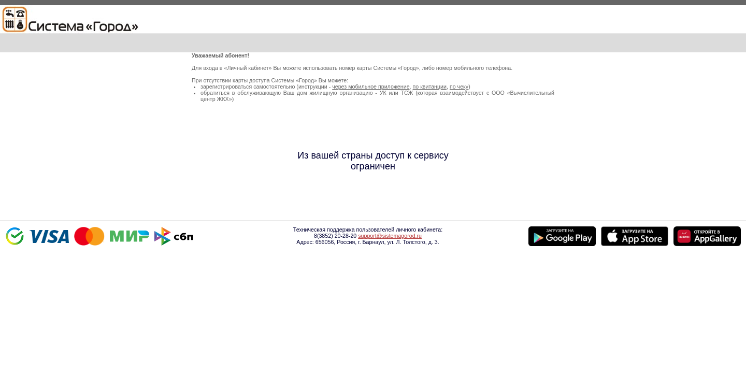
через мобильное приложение (370, 86)
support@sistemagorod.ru (390, 236)
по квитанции (429, 86)
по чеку (459, 86)
